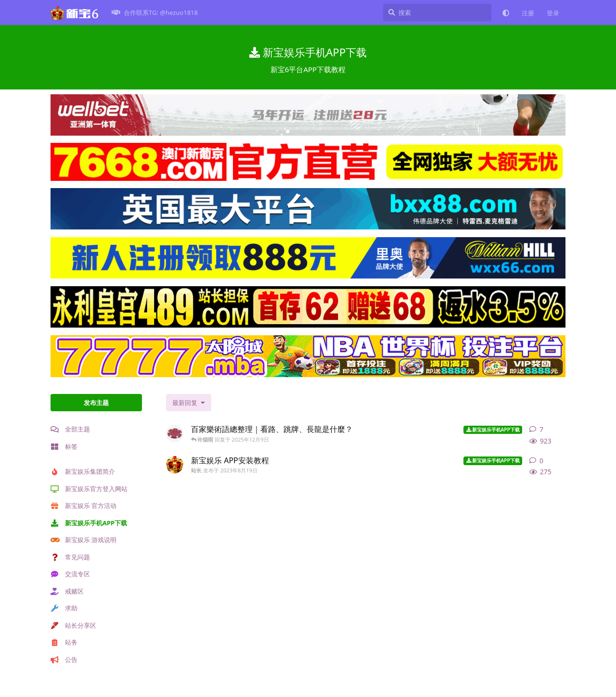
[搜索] (437, 12)
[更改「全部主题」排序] (188, 402)
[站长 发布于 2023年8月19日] (174, 464)
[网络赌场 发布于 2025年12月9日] (174, 433)
